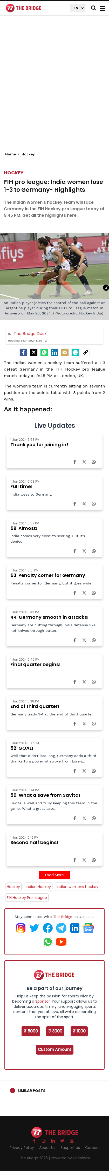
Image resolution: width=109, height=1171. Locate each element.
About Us (47, 1147)
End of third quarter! (34, 706)
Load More (54, 875)
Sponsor (42, 1001)
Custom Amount (54, 1049)
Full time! (21, 486)
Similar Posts (31, 1090)
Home (12, 154)
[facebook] (23, 352)
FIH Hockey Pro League (27, 897)
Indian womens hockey (77, 886)
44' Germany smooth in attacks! (49, 617)
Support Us (70, 1147)
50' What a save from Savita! (45, 795)
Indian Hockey (38, 886)
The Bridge (62, 917)
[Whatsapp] (44, 352)
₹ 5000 (31, 1031)
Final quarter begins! (35, 664)
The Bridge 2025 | (35, 1158)
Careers (92, 1147)
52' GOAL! (21, 748)
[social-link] (86, 352)
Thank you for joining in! (39, 444)
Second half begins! (34, 842)
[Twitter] (34, 352)
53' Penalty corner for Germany (47, 575)
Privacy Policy (22, 1147)
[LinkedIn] (54, 352)
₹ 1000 (79, 1031)
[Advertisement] (54, 85)
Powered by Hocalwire (70, 1158)
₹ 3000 (55, 1031)
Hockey (14, 172)
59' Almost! (24, 528)
